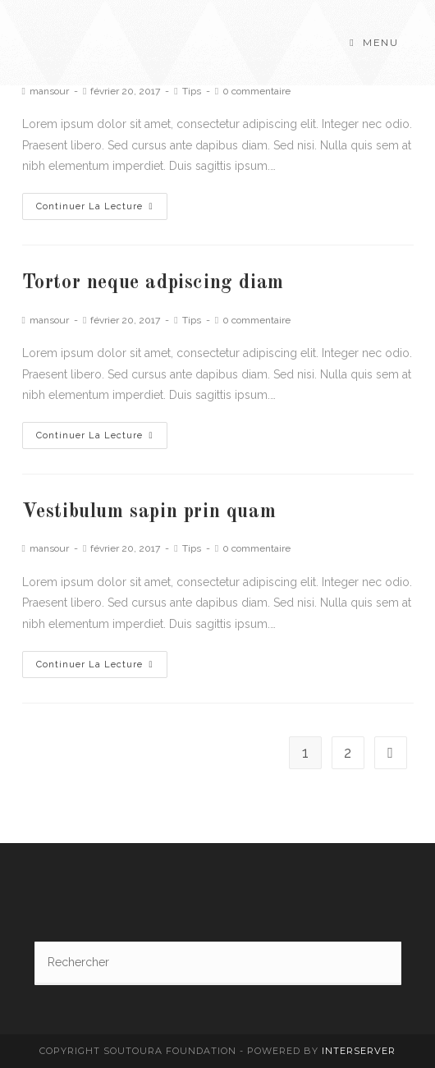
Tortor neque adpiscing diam (153, 283)
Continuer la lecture (94, 206)
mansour (49, 91)
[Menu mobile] (374, 42)
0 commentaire (256, 91)
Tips (191, 91)
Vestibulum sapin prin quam (149, 512)
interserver (359, 1051)
